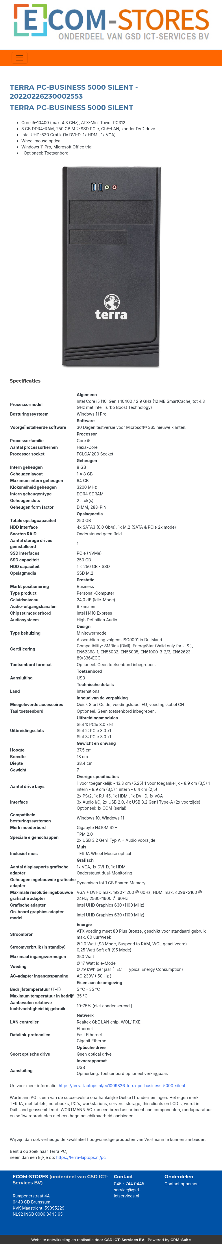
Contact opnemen (181, 1183)
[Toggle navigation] (20, 58)
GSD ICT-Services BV (124, 1239)
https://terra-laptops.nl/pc (81, 1157)
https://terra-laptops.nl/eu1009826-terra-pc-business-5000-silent (122, 1085)
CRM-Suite (181, 1239)
